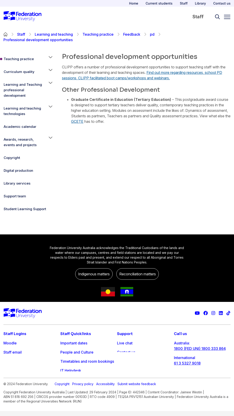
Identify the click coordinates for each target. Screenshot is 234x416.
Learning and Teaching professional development (23, 90)
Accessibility (105, 395)
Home (133, 3)
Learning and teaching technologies (22, 111)
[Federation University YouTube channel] (197, 313)
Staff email (12, 352)
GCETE (77, 121)
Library (200, 3)
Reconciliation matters (137, 274)
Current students (159, 3)
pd (152, 34)
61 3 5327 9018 (187, 363)
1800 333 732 (186, 378)
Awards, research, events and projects (20, 142)
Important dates (73, 343)
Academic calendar (20, 126)
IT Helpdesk (70, 370)
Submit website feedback (136, 395)
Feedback (131, 34)
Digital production (18, 170)
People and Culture (76, 352)
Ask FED (124, 361)
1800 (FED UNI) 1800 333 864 (200, 348)
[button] (50, 59)
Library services (17, 183)
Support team (15, 196)
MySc (8, 379)
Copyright (12, 158)
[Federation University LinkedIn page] (221, 313)
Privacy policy (82, 395)
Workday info (71, 379)
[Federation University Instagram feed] (213, 313)
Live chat (125, 343)
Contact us (222, 3)
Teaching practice (98, 34)
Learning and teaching (54, 34)
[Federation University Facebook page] (205, 313)
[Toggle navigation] (225, 17)
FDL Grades (13, 361)
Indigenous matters (94, 274)
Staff (184, 3)
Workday (11, 370)
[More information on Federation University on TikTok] (228, 313)
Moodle (10, 343)
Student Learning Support (25, 209)
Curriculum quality (19, 72)
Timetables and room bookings (87, 361)
